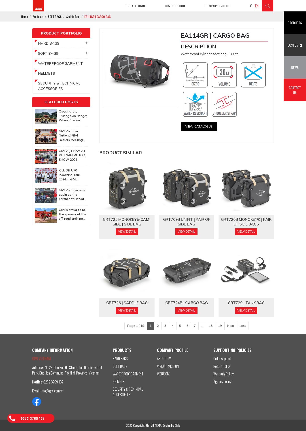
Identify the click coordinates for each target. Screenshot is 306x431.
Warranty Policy (223, 374)
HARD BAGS (63, 43)
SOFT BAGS (63, 53)
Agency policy (222, 381)
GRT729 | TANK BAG (246, 303)
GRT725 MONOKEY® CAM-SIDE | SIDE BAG (127, 221)
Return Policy (221, 366)
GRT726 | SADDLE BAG (127, 303)
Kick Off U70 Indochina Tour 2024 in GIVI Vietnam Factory (71, 175)
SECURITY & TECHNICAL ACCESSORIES (59, 86)
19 (220, 326)
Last (243, 326)
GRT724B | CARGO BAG (186, 303)
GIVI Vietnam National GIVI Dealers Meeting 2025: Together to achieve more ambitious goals (72, 135)
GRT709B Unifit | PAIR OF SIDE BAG (186, 221)
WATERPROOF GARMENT (60, 63)
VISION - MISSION (168, 366)
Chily (177, 425)
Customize (294, 45)
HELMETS (46, 73)
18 (210, 326)
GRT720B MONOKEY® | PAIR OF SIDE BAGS (246, 221)
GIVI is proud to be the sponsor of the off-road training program (72, 214)
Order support (222, 358)
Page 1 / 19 (135, 326)
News (295, 67)
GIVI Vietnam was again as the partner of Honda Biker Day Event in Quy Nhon (72, 194)
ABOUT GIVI (164, 358)
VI (251, 6)
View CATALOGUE (198, 126)
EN (257, 6)
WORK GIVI (163, 374)
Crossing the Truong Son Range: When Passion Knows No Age (73, 116)
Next (230, 326)
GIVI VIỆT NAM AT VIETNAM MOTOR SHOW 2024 (72, 155)
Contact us (295, 90)
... (202, 326)
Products (295, 22)
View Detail (127, 231)
